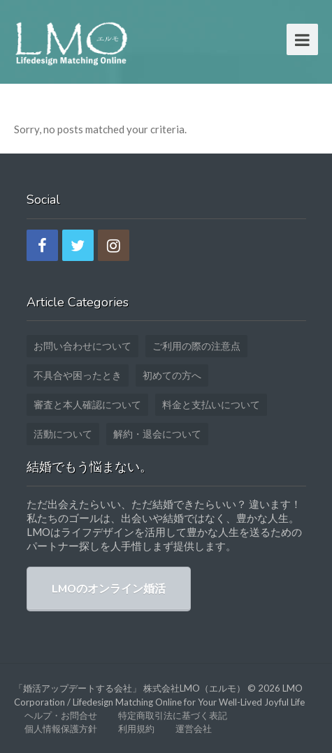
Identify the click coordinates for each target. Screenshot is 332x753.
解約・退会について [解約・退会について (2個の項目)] (157, 434)
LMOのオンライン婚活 (109, 589)
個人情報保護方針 (60, 728)
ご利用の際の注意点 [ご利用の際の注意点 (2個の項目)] (196, 346)
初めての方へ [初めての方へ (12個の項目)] (172, 375)
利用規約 (136, 728)
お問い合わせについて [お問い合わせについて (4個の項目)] (82, 346)
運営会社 (193, 728)
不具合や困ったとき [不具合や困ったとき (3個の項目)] (78, 375)
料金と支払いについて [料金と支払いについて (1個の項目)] (211, 404)
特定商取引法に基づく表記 (172, 715)
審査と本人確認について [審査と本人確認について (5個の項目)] (87, 404)
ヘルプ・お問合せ (60, 715)
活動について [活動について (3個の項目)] (63, 434)
